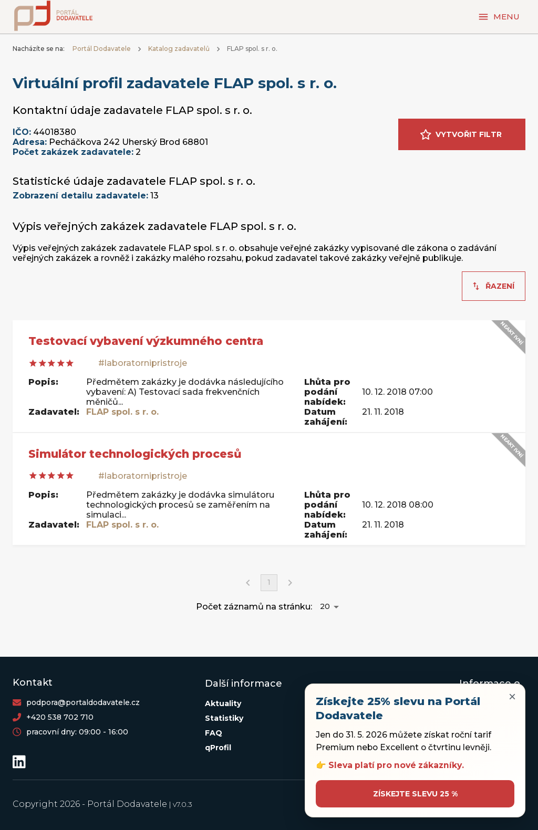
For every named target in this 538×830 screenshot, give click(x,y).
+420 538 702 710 (60, 717)
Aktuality (223, 703)
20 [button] (325, 606)
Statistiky (224, 718)
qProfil (218, 747)
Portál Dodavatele (102, 48)
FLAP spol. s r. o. (122, 412)
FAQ (213, 733)
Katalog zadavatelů (179, 48)
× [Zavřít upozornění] (512, 696)
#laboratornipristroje (142, 363)
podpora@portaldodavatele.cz (83, 702)
